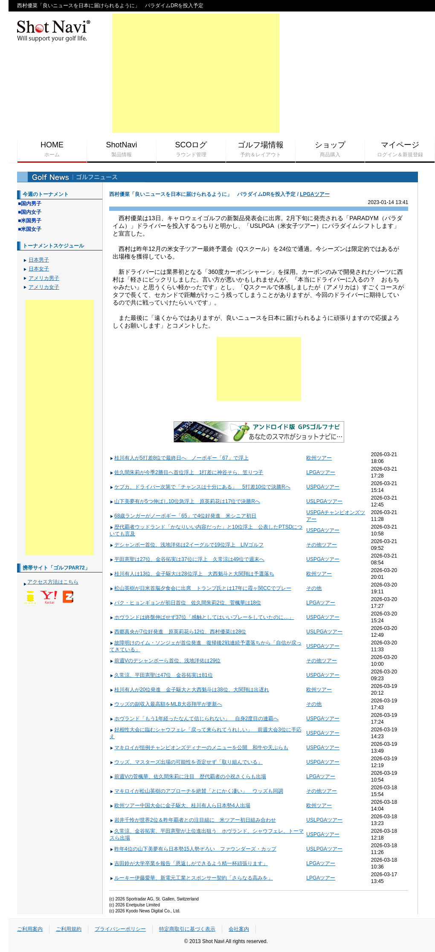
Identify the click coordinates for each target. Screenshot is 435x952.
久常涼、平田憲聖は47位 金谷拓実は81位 (161, 675)
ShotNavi (121, 149)
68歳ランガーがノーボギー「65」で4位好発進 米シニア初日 (183, 516)
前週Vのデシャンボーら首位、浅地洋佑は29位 (165, 661)
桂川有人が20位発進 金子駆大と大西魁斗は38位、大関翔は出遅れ (189, 690)
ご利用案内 (30, 929)
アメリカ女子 (44, 287)
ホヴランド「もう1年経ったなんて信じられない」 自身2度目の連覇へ (194, 719)
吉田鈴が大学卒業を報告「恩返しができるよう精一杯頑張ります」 (189, 863)
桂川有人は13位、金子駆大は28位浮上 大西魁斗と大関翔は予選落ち (192, 574)
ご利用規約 (68, 929)
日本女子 (39, 269)
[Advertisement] (195, 73)
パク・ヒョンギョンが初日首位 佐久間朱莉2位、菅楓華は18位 (185, 603)
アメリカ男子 (44, 278)
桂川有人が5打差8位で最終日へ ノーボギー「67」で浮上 (179, 458)
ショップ (330, 149)
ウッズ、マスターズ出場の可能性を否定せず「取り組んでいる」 (186, 762)
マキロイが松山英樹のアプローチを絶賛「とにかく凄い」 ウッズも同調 (196, 791)
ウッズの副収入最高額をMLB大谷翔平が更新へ (166, 704)
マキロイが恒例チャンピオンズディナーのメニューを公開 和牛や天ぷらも (199, 748)
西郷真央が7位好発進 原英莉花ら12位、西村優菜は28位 (178, 632)
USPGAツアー (322, 487)
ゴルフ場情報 (260, 149)
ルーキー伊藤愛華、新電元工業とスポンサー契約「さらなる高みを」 (191, 878)
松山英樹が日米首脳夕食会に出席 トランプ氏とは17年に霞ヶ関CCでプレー (200, 588)
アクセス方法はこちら (52, 582)
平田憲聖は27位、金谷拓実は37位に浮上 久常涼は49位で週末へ (187, 559)
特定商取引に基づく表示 (187, 929)
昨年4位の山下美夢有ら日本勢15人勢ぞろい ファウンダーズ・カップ (193, 849)
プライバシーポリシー (120, 929)
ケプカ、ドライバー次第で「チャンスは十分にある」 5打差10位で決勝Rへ (200, 487)
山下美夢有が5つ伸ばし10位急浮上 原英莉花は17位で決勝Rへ (185, 501)
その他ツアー (321, 545)
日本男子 (39, 260)
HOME (52, 149)
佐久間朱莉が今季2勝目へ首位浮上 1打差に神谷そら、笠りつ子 (186, 472)
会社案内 (239, 929)
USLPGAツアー (324, 501)
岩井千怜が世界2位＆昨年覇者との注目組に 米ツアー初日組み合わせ (193, 820)
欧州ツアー (319, 458)
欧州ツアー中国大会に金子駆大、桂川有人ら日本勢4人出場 (180, 805)
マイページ (400, 149)
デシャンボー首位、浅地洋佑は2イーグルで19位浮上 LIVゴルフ (187, 545)
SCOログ (191, 149)
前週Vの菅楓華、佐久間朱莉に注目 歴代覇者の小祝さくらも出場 (188, 776)
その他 (314, 588)
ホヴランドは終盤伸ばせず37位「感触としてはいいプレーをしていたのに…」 (202, 617)
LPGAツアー (314, 194)
